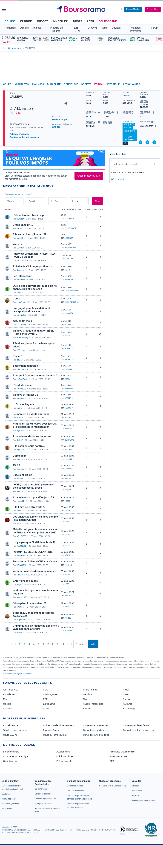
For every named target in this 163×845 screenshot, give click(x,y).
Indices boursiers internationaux (58, 725)
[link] (6, 794)
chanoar (20, 369)
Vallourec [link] (127, 704)
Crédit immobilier (64, 756)
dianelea (20, 270)
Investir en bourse (118, 756)
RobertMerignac (24, 337)
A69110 (20, 350)
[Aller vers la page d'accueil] (82, 9)
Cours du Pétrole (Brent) (55, 735)
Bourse (10, 21)
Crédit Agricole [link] (50, 694)
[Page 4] (33, 644)
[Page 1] (19, 644)
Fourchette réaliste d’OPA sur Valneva (35, 561)
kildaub (68, 607)
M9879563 (21, 260)
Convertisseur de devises (95, 725)
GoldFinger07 (70, 228)
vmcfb (67, 336)
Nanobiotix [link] (88, 694)
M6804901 (21, 389)
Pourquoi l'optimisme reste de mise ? (35, 375)
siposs (67, 501)
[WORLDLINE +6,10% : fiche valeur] (121, 38)
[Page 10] (63, 644)
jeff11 (19, 360)
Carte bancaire (10, 761)
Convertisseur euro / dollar (96, 735)
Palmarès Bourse (51, 730)
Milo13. (20, 459)
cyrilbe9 (68, 618)
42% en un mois (22, 321)
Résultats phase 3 (23, 385)
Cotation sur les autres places (24, 137)
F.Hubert (68, 565)
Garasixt (20, 469)
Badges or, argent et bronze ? (18, 194)
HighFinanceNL (24, 302)
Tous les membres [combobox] (36, 201)
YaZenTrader (22, 379)
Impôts (77, 21)
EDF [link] (45, 699)
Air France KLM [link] (10, 689)
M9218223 (69, 555)
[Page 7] (48, 644)
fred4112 (21, 523)
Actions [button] (24, 27)
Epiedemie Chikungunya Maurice (32, 266)
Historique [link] (113, 84)
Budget (42, 21)
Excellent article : (23, 475)
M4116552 (69, 417)
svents (20, 292)
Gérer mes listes (118, 179)
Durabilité (54, 84)
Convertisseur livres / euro (136, 725)
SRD (125, 124)
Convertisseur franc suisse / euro (139, 730)
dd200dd (68, 429)
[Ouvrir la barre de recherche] (118, 9)
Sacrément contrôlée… (26, 365)
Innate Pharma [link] (90, 689)
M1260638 (21, 324)
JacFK (19, 228)
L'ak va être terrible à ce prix (30, 215)
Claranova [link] (8, 708)
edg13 (19, 584)
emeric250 (69, 238)
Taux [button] (104, 27)
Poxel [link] (126, 689)
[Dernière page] (71, 644)
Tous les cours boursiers (15, 730)
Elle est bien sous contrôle (29, 446)
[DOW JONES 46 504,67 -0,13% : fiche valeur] (33, 38)
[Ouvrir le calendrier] (51, 201)
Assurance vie (63, 751)
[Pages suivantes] (67, 644)
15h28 (16, 465)
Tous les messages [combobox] (14, 201)
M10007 (20, 248)
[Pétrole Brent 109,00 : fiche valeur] (65, 38)
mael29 (20, 238)
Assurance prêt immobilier (122, 751)
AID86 (67, 379)
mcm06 (20, 491)
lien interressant (22, 276)
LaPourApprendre (72, 291)
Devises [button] (116, 27)
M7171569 (21, 536)
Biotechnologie (59, 119)
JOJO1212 (21, 546)
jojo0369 (68, 369)
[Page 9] (57, 644)
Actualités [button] (10, 27)
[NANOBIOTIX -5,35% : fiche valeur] (149, 40)
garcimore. (69, 388)
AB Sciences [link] (9, 694)
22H (125, 143)
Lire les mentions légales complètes (17, 674)
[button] (3, 9)
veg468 (68, 490)
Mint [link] (5, 699)
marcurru (68, 595)
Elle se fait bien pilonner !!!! (29, 234)
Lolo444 (20, 501)
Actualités (21, 84)
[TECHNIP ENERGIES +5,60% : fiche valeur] (121, 40)
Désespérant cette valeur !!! (29, 603)
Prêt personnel (63, 761)
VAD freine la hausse (25, 581)
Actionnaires (131, 84)
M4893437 (21, 398)
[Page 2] (24, 644)
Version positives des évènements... (34, 571)
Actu (90, 21)
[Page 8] (52, 644)
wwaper (20, 219)
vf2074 (20, 418)
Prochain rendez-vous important (32, 436)
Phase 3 (17, 356)
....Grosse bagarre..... (25, 404)
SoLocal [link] (127, 699)
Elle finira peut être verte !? (29, 507)
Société (86, 84)
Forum (154, 27)
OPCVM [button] (92, 27)
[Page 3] (29, 644)
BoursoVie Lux (129, 132)
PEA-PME (127, 128)
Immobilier (60, 21)
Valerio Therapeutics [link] (93, 704)
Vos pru (17, 244)
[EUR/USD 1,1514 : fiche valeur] (93, 38)
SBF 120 (56, 127)
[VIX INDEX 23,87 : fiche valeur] (93, 40)
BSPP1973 (69, 440)
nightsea (20, 430)
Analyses (38, 84)
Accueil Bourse (10, 725)
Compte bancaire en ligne (15, 756)
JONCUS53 (69, 259)
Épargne (26, 21)
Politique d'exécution (20, 134)
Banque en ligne (11, 751)
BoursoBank (108, 21)
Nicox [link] (86, 699)
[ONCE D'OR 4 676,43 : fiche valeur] (65, 40)
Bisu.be (20, 478)
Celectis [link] (7, 704)
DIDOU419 (69, 218)
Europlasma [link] (49, 704)
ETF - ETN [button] (77, 29)
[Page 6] (43, 644)
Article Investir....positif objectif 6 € (33, 497)
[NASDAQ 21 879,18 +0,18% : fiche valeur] (33, 40)
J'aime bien (20, 455)
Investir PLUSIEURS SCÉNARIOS (33, 552)
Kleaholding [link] (128, 708)
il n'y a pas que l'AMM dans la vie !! (34, 542)
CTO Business (129, 138)
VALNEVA (16, 96)
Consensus (71, 84)
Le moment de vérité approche (31, 414)
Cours (7, 84)
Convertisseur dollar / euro (96, 730)
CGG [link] (45, 689)
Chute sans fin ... (23, 224)
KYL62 (20, 440)
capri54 (20, 408)
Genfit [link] (46, 708)
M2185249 (69, 408)
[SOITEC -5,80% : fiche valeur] (149, 38)
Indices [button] (37, 27)
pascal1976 (22, 597)
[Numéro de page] (80, 644)
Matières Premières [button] (136, 29)
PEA (132, 124)
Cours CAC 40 (10, 735)
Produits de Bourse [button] (56, 29)
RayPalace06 (70, 247)
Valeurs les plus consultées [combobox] (127, 164)
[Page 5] (38, 644)
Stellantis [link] (87, 708)
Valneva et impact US (25, 394)
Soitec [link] (126, 694)
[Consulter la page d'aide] (121, 9)
